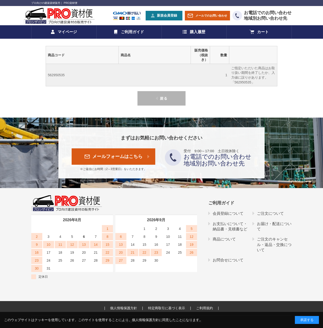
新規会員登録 (167, 15)
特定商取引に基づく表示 (166, 308)
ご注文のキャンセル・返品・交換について (274, 244)
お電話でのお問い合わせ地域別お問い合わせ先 (268, 15)
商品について (224, 239)
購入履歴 (197, 32)
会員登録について (228, 213)
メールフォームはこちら (117, 156)
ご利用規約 (204, 308)
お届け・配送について (274, 226)
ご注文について (270, 213)
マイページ (67, 32)
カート (263, 32)
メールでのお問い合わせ (211, 15)
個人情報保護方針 (123, 308)
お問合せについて (228, 260)
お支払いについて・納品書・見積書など (230, 226)
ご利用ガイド (132, 32)
